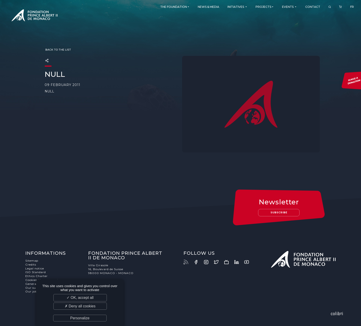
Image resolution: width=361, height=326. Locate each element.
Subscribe (279, 212)
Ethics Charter (36, 276)
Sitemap (31, 260)
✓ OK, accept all (80, 298)
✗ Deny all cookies (80, 306)
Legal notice (34, 268)
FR (352, 7)
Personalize (80, 318)
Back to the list (58, 49)
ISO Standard (35, 272)
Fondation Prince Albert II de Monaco (35, 16)
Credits (30, 264)
